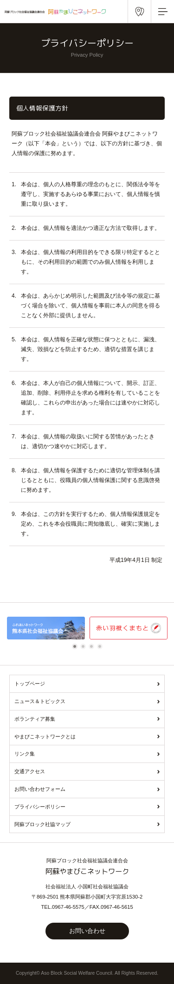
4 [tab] (101, 646)
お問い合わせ (87, 930)
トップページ (29, 683)
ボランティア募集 (34, 719)
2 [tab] (84, 646)
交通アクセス (29, 771)
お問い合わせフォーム (39, 789)
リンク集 (24, 753)
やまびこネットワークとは (45, 736)
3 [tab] (92, 646)
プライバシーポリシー (39, 806)
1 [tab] (76, 646)
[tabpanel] (46, 628)
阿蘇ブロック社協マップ (42, 824)
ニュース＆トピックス (39, 701)
